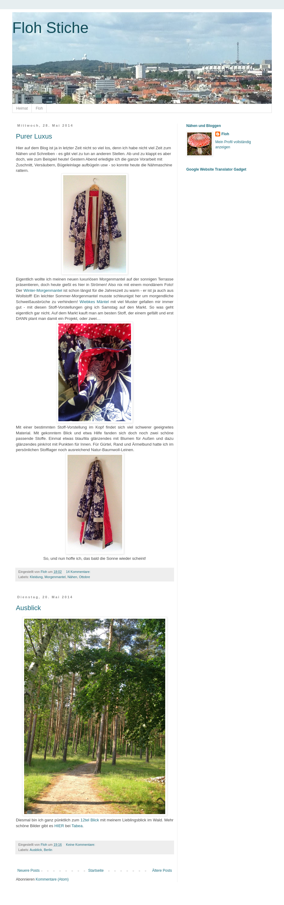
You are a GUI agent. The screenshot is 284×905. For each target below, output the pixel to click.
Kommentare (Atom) (52, 879)
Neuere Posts (28, 870)
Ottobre (84, 577)
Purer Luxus (34, 136)
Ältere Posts (162, 870)
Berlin (48, 850)
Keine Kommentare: (81, 844)
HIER (59, 826)
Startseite (96, 870)
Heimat (22, 108)
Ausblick (28, 608)
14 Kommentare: (78, 572)
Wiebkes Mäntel (94, 301)
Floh (39, 108)
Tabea (76, 826)
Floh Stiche (50, 27)
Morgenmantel (55, 577)
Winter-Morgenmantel (43, 290)
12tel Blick (90, 820)
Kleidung (36, 577)
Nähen (72, 577)
